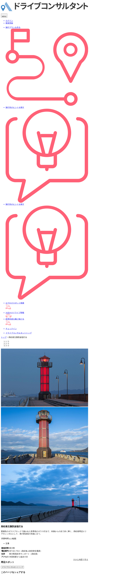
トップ (4, 337)
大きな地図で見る (80, 560)
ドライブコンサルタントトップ (12, 567)
